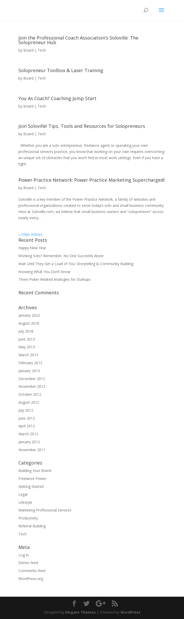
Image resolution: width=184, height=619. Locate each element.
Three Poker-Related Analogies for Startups (54, 279)
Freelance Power (32, 478)
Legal (22, 494)
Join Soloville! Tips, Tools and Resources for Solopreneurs (81, 126)
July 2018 (25, 331)
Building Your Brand (34, 470)
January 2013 (29, 370)
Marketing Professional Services (44, 510)
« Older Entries (30, 234)
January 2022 (29, 315)
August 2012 (28, 402)
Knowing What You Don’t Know (44, 271)
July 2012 (25, 410)
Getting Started (31, 486)
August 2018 (28, 323)
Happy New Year (32, 247)
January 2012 (29, 441)
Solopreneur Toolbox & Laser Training (60, 70)
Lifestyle (25, 502)
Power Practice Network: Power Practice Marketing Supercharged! (91, 180)
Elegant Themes (80, 612)
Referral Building (32, 526)
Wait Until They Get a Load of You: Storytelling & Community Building (75, 263)
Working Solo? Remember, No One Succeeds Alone (61, 255)
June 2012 (26, 418)
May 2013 (26, 346)
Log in (23, 555)
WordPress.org (30, 578)
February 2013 (30, 362)
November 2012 (31, 386)
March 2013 (28, 354)
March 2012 (28, 433)
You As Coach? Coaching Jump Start (57, 98)
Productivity (28, 518)
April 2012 (26, 425)
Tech (42, 50)
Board (28, 50)
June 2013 (26, 339)
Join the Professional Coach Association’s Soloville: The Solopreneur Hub (78, 40)
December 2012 (31, 378)
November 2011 (31, 449)
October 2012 (29, 394)
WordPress (130, 612)
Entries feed (28, 562)
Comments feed (31, 570)
